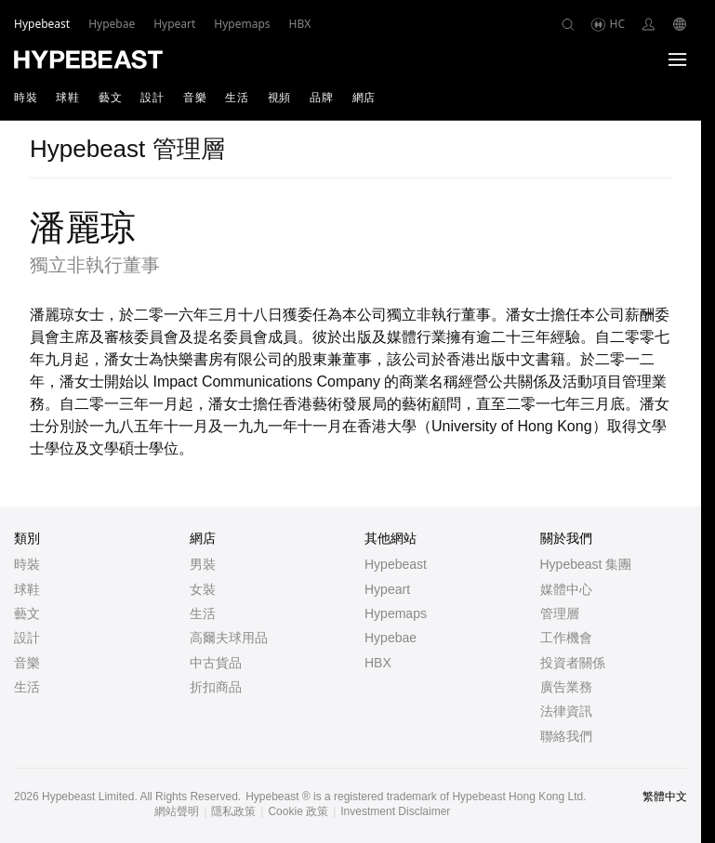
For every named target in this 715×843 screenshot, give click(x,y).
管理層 (559, 613)
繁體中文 (664, 796)
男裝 (203, 564)
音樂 (194, 97)
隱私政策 (233, 811)
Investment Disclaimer (395, 811)
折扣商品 (216, 686)
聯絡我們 (566, 736)
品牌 (321, 97)
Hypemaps (395, 613)
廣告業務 (566, 686)
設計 (152, 97)
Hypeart (387, 589)
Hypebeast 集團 (586, 564)
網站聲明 (176, 811)
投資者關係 (572, 662)
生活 (236, 97)
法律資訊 (566, 711)
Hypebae (390, 637)
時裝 (25, 97)
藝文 (110, 97)
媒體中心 (566, 589)
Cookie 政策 (298, 811)
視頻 (279, 97)
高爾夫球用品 (229, 637)
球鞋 (67, 97)
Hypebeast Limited (88, 796)
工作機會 (566, 637)
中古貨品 (216, 662)
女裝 (203, 589)
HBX (377, 662)
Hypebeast (395, 564)
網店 (364, 97)
